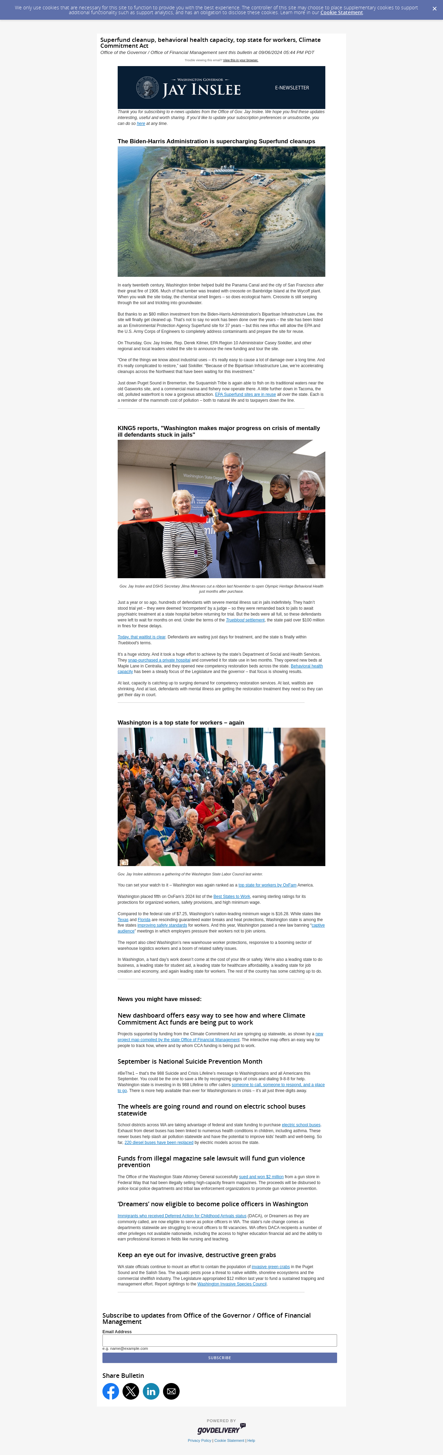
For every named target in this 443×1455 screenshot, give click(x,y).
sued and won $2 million (261, 1176)
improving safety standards (162, 925)
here (141, 123)
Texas (123, 919)
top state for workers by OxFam (267, 885)
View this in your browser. (240, 60)
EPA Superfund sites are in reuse (245, 394)
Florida (144, 919)
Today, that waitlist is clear (141, 637)
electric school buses (301, 1124)
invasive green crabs (271, 1266)
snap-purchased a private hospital (159, 660)
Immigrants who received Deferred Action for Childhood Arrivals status (182, 1215)
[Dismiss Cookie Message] (434, 6)
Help (251, 1440)
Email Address (117, 1331)
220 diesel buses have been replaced (159, 1142)
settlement (245, 620)
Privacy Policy (199, 1440)
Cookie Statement (341, 12)
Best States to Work (232, 896)
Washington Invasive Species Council (232, 1284)
